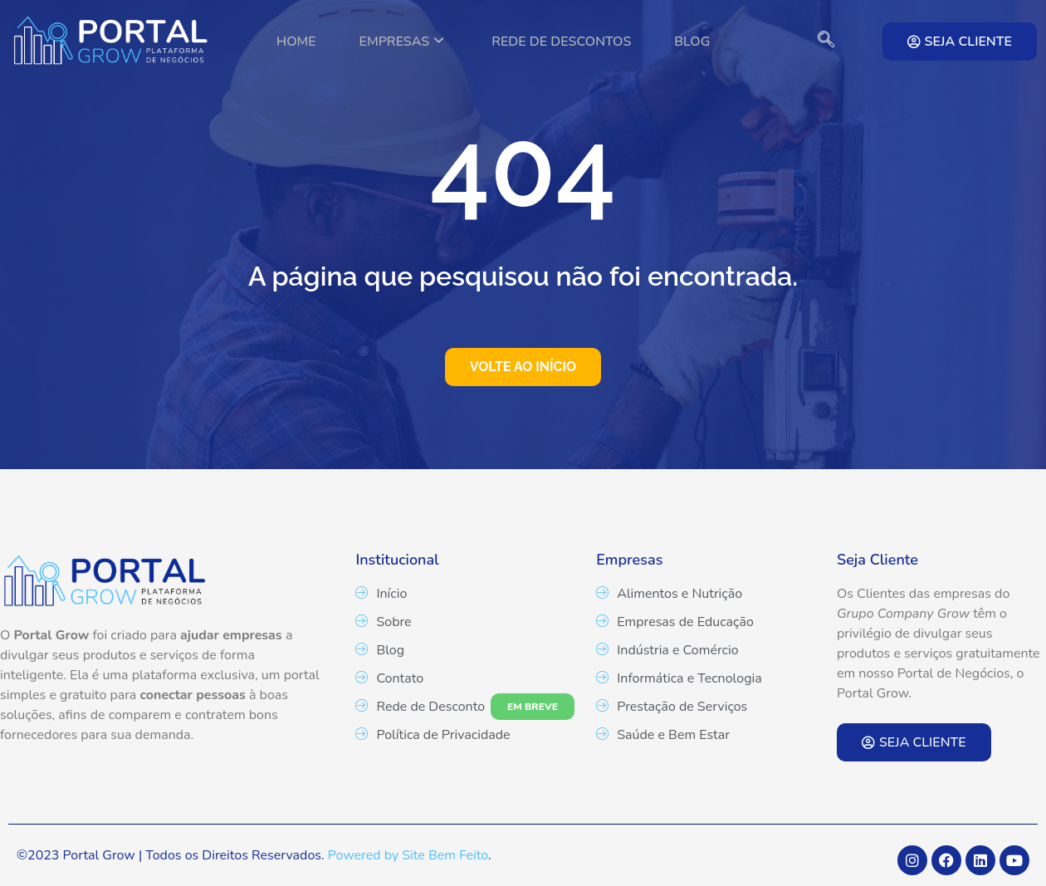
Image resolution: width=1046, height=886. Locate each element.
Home (286, 41)
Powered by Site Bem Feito (408, 855)
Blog (702, 41)
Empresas (398, 41)
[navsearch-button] (817, 41)
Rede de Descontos (564, 41)
